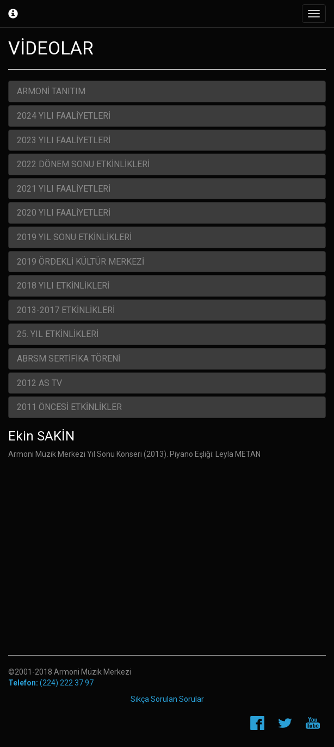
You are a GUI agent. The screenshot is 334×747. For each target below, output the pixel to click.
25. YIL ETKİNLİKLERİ (57, 334)
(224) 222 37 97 (51, 682)
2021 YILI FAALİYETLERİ (63, 188)
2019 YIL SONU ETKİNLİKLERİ (74, 237)
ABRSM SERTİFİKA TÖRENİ (68, 358)
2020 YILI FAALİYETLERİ (63, 212)
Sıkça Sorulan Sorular (167, 699)
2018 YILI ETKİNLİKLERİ (63, 285)
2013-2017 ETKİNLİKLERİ (66, 310)
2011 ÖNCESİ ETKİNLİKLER (69, 407)
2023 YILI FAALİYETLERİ (63, 140)
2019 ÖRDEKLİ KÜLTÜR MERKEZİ (80, 261)
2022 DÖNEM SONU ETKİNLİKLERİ (83, 164)
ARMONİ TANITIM (51, 91)
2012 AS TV (39, 383)
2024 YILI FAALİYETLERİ (63, 116)
